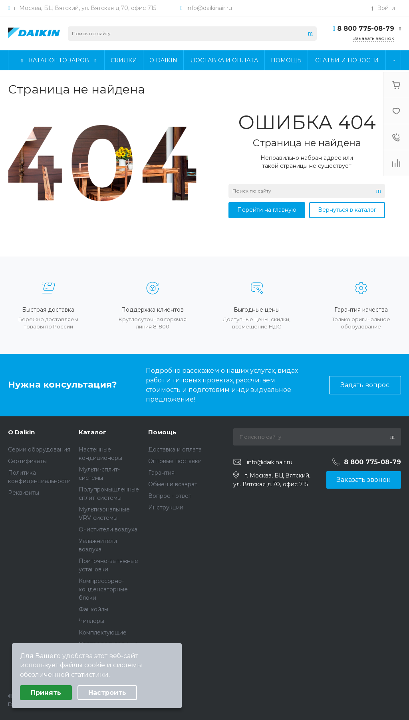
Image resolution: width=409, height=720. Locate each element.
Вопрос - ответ (169, 495)
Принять (46, 692)
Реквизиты (23, 492)
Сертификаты (27, 461)
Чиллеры (91, 621)
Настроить (107, 692)
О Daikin (21, 432)
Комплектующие (103, 632)
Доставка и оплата (175, 449)
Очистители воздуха (108, 529)
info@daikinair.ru (209, 8)
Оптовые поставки (175, 461)
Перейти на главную (266, 209)
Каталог (92, 432)
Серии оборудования (39, 449)
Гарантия (161, 472)
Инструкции (165, 507)
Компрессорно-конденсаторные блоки (103, 589)
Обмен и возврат (172, 484)
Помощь (162, 432)
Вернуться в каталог (347, 209)
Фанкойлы (93, 609)
